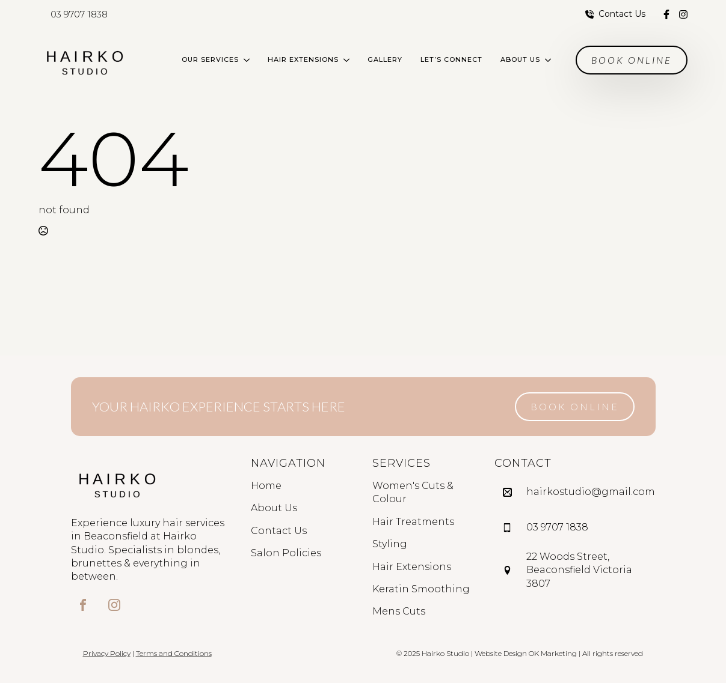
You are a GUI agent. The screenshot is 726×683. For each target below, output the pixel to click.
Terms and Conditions (174, 653)
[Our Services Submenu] (249, 59)
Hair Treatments (413, 521)
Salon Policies (286, 553)
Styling (389, 544)
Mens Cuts (398, 611)
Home (266, 485)
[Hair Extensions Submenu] (348, 59)
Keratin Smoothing (421, 589)
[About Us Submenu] (550, 59)
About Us (520, 59)
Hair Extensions (303, 59)
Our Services (210, 59)
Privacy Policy (107, 653)
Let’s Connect (451, 59)
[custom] (666, 14)
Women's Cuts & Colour (413, 492)
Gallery (385, 59)
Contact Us (279, 530)
